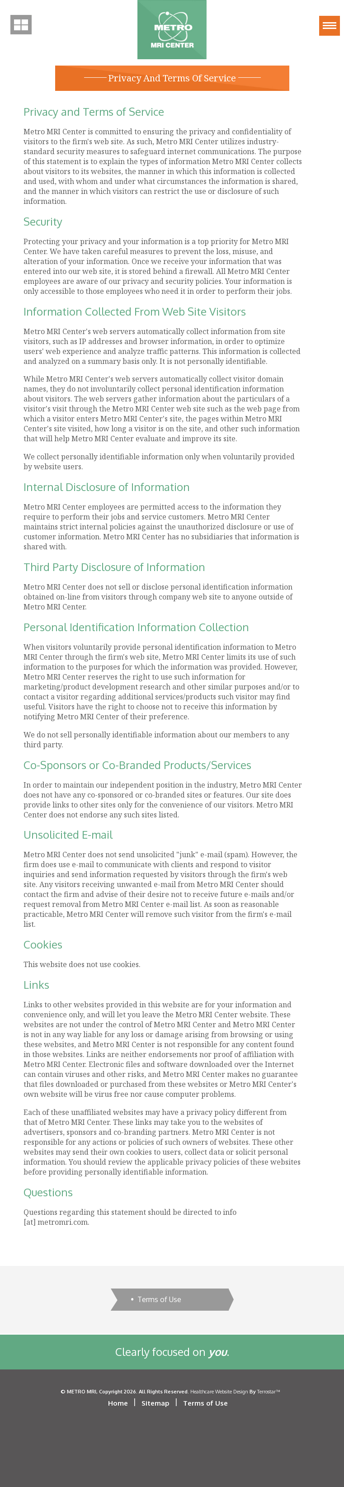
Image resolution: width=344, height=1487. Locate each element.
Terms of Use (159, 1299)
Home (118, 1403)
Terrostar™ (268, 1391)
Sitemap (155, 1403)
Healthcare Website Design (219, 1391)
